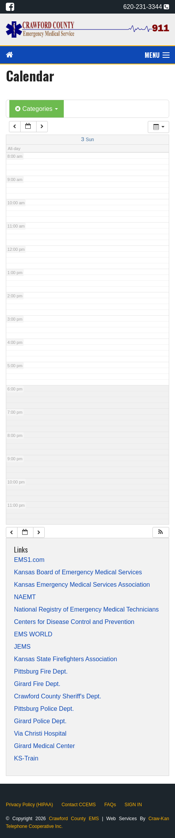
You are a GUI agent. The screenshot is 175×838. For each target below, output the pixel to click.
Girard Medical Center (44, 746)
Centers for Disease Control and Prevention (74, 622)
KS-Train (26, 758)
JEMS (22, 647)
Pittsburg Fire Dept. (41, 672)
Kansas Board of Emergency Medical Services (78, 572)
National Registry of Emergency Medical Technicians (86, 609)
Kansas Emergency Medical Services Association (82, 585)
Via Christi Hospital (40, 734)
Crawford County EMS (75, 818)
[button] (160, 532)
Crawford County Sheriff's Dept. (57, 696)
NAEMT (25, 597)
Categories (36, 108)
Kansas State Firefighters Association (65, 659)
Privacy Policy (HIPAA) (29, 804)
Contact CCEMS (78, 804)
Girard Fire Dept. (37, 684)
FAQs (110, 804)
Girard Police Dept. (40, 721)
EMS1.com (29, 560)
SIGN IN (133, 804)
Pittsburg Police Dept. (44, 709)
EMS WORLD (33, 634)
